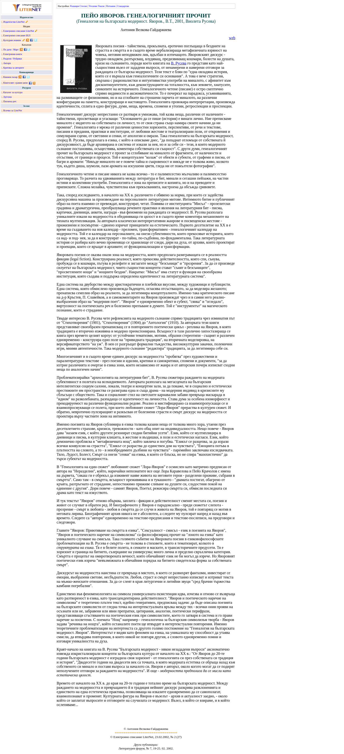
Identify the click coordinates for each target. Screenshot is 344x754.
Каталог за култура (12, 92)
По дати (7, 49)
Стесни (83, 6)
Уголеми (93, 6)
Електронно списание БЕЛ (16, 35)
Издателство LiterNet (14, 22)
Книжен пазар (10, 77)
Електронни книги (12, 54)
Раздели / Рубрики (12, 58)
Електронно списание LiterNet (18, 31)
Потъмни (110, 6)
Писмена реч (9, 101)
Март (16, 49)
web (232, 38)
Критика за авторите (13, 67)
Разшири (74, 6)
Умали (101, 6)
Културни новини (12, 40)
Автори (7, 63)
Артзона (7, 97)
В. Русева (178, 63)
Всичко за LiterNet (12, 110)
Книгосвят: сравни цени (15, 82)
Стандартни (123, 6)
